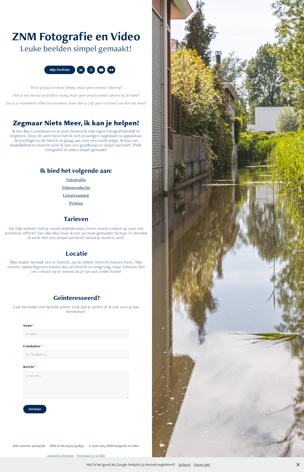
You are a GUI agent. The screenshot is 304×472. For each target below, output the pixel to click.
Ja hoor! (184, 464)
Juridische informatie (60, 455)
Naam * (28, 325)
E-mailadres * (32, 346)
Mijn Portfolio (60, 70)
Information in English (91, 455)
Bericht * (29, 367)
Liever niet (202, 464)
